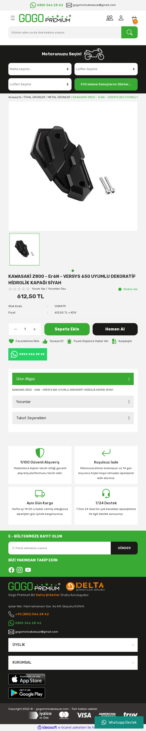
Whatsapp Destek (119, 722)
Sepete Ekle (67, 329)
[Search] (73, 32)
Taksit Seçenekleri (31, 418)
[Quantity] (25, 329)
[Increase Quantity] (34, 329)
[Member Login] (122, 18)
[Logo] (45, 18)
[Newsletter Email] (73, 548)
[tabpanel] (24, 249)
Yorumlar (23, 402)
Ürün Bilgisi (25, 379)
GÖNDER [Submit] (124, 548)
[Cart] (134, 18)
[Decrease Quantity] (15, 329)
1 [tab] (73, 270)
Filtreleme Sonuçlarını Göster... (106, 84)
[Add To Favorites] (23, 341)
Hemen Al (115, 329)
